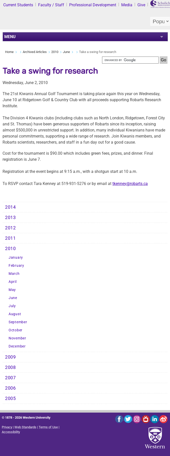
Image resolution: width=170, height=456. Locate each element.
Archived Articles (35, 52)
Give (141, 5)
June (66, 52)
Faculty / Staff (51, 5)
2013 (10, 217)
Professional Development (92, 5)
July (12, 306)
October (15, 330)
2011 (10, 238)
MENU (10, 36)
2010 (54, 52)
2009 (10, 357)
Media (126, 5)
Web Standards (25, 427)
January (16, 257)
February (16, 265)
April (13, 282)
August (15, 314)
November (17, 338)
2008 (10, 367)
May (12, 290)
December (17, 346)
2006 (10, 388)
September (18, 322)
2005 (10, 398)
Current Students (18, 5)
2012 (10, 227)
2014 (10, 207)
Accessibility (11, 432)
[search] (130, 60)
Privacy (7, 427)
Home (9, 52)
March (14, 274)
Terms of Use (48, 427)
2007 (10, 377)
